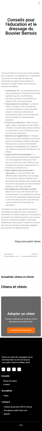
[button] (39, 3)
